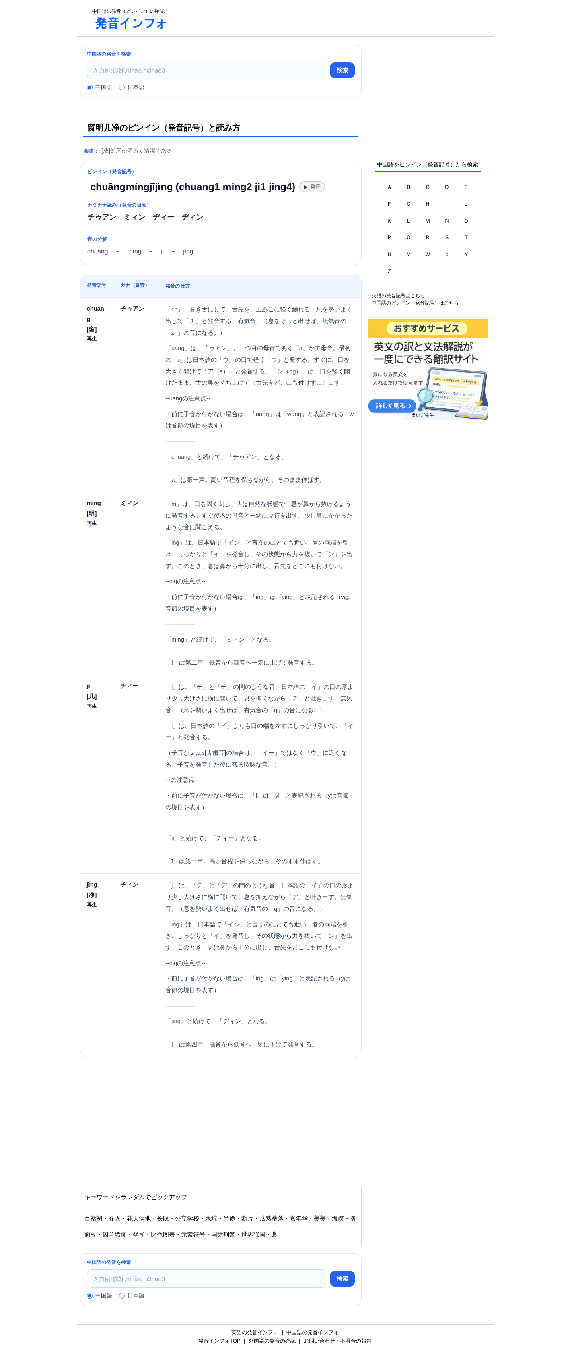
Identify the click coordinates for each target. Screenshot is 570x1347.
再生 (92, 338)
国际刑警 (223, 1234)
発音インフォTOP (219, 1341)
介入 (115, 1218)
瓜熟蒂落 (271, 1218)
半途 (229, 1218)
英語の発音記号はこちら (398, 295)
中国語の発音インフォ (312, 1332)
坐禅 (139, 1234)
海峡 (338, 1218)
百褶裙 (93, 1218)
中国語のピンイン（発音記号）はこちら (415, 302)
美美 (320, 1218)
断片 (247, 1218)
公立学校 (187, 1218)
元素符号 (193, 1234)
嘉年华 (299, 1218)
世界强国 (253, 1234)
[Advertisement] (335, 18)
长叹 (163, 1218)
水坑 (211, 1218)
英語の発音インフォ (254, 1332)
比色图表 (163, 1234)
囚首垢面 (115, 1234)
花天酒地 (139, 1218)
